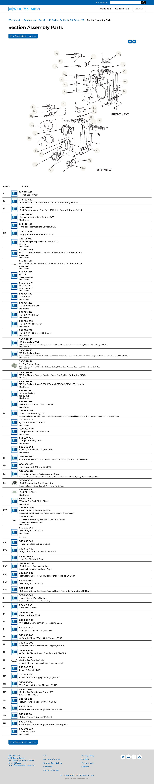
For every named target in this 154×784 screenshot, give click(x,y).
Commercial (122, 8)
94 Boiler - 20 (77, 20)
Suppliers (47, 767)
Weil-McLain (14, 20)
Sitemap (85, 767)
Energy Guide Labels (52, 763)
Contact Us (102, 2)
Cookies (85, 759)
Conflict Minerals (51, 770)
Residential (105, 8)
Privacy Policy (87, 755)
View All (139, 9)
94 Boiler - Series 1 (58, 20)
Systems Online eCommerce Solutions (77, 778)
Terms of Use (87, 763)
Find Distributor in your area (23, 36)
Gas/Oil (42, 20)
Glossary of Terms (51, 759)
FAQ (45, 755)
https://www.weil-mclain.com (21, 765)
